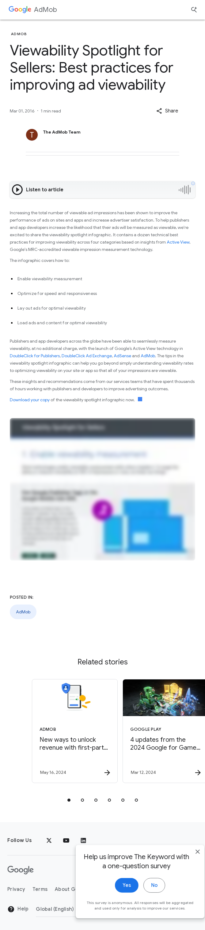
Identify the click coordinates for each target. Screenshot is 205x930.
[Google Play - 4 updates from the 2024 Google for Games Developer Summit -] (147, 731)
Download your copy (30, 400)
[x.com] (49, 840)
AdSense (122, 355)
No (142, 895)
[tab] (69, 800)
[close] (186, 861)
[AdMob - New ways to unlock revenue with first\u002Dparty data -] (56, 731)
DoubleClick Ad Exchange (87, 355)
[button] (167, 111)
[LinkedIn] (83, 840)
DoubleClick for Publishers (35, 355)
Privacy (16, 889)
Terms (39, 889)
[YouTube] (66, 840)
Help (17, 909)
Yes (115, 895)
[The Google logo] (20, 870)
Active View (178, 242)
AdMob (45, 10)
